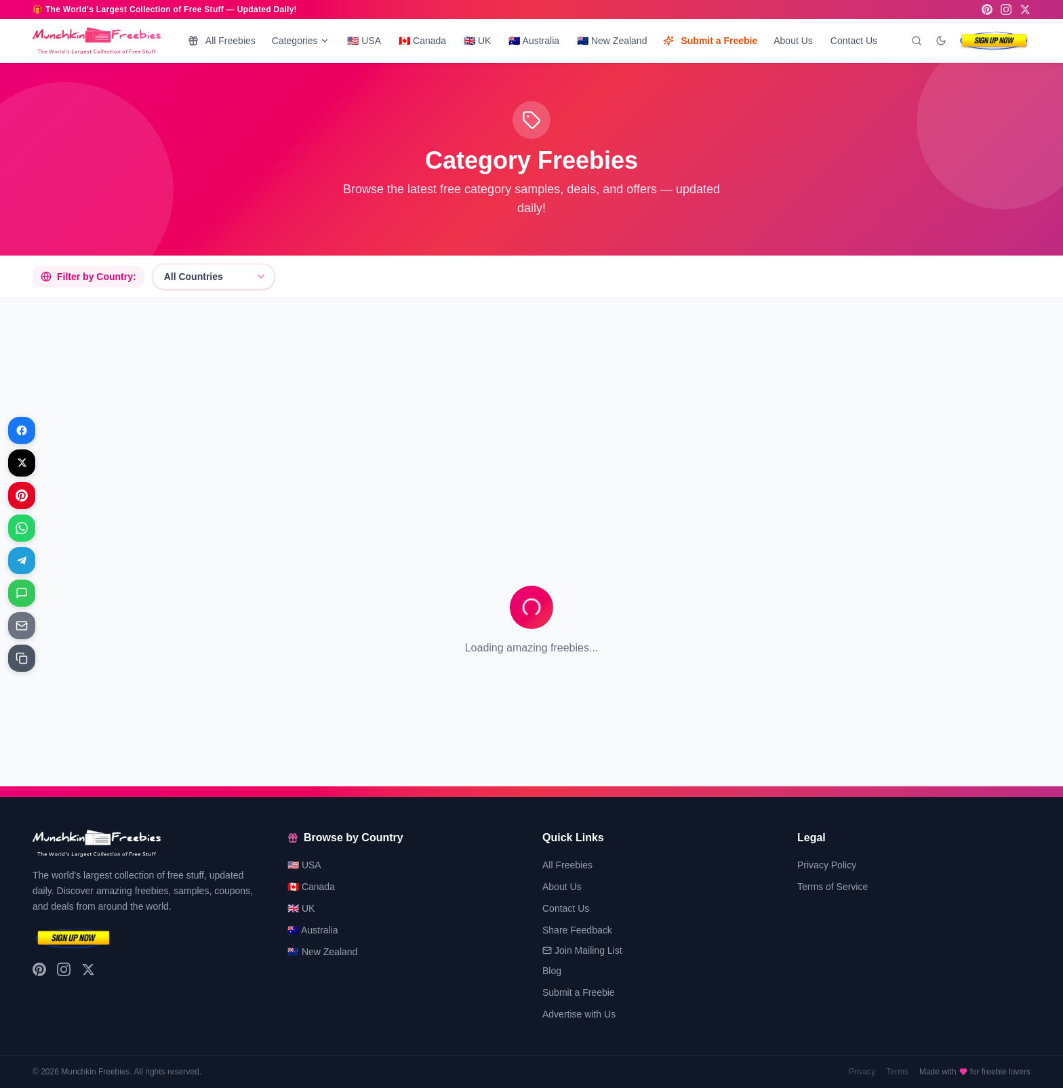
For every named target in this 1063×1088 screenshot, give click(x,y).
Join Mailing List (582, 950)
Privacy (862, 1071)
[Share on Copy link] (21, 658)
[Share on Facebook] (21, 430)
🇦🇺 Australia (533, 40)
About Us (793, 40)
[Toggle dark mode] (941, 41)
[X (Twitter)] (1025, 9)
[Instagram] (1006, 9)
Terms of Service (832, 886)
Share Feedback (577, 930)
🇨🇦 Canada (422, 40)
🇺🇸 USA (364, 40)
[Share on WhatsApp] (21, 528)
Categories (301, 40)
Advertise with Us (579, 1014)
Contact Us (853, 40)
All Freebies (222, 40)
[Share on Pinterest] (21, 495)
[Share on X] (21, 463)
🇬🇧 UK (477, 40)
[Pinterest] (987, 9)
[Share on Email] (21, 625)
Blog (551, 970)
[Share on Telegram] (21, 560)
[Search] (916, 41)
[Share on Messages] (21, 593)
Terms (897, 1071)
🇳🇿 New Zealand (612, 40)
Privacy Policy (826, 865)
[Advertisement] (439, 404)
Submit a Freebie (710, 40)
